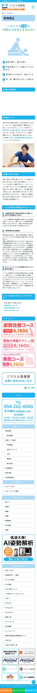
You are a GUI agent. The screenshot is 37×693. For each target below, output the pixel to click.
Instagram (9, 608)
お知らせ (8, 640)
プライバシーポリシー (18, 687)
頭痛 (7, 516)
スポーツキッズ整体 (12, 491)
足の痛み (8, 525)
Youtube (8, 603)
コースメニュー (11, 631)
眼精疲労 (8, 521)
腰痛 (7, 511)
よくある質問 (10, 580)
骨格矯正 (10, 445)
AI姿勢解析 (9, 468)
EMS (8, 454)
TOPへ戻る (31, 387)
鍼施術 (9, 459)
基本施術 (8, 431)
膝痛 (7, 530)
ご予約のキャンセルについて (15, 594)
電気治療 (8, 473)
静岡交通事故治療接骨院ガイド (16, 636)
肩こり (8, 502)
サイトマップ (10, 622)
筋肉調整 (10, 435)
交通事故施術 (10, 477)
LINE (7, 598)
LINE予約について (12, 589)
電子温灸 (10, 463)
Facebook (9, 612)
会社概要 (8, 626)
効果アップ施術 (11, 440)
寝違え (8, 507)
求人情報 (8, 584)
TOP (3, 13)
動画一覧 (8, 617)
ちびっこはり (10, 486)
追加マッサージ (12, 449)
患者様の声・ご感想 (12, 575)
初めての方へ (10, 570)
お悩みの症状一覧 (11, 645)
